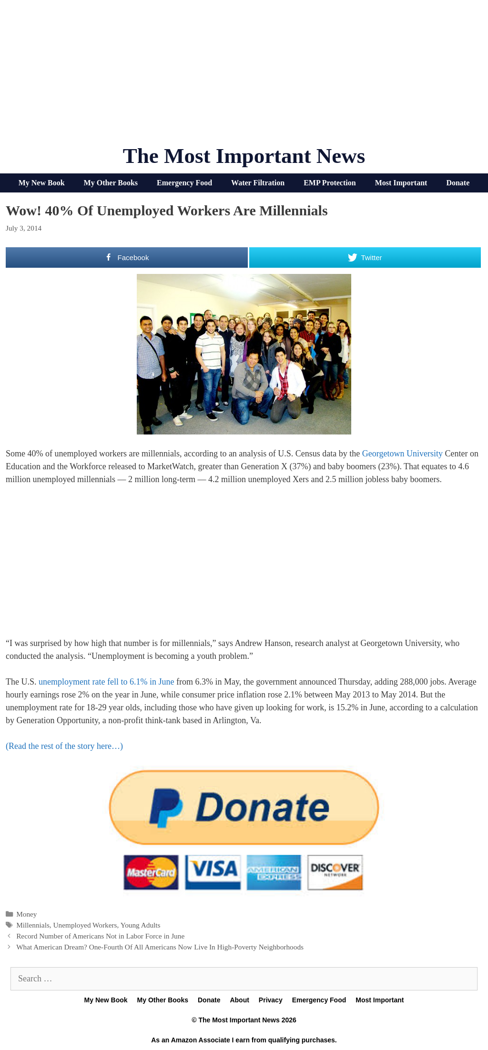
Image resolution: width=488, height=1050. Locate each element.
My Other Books (111, 183)
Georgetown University (402, 453)
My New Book (42, 183)
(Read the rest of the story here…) (64, 746)
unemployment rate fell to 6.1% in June (106, 682)
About (239, 1000)
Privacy (271, 1000)
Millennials (33, 925)
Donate (457, 183)
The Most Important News (244, 156)
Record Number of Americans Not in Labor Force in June (100, 936)
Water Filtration (258, 183)
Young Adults (141, 925)
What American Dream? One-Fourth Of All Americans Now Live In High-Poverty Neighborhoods (160, 947)
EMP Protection (330, 183)
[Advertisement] (244, 76)
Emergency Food (184, 183)
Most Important (401, 183)
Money (26, 914)
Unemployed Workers (85, 925)
